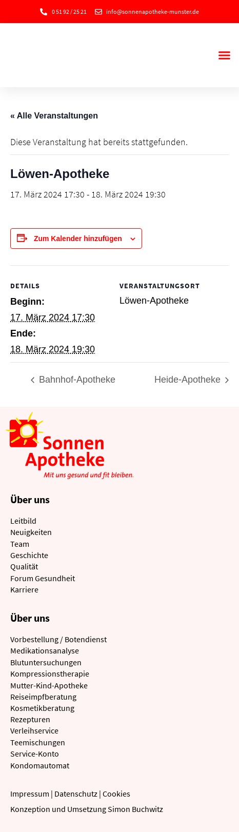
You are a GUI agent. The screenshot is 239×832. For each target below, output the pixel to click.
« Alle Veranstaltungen (54, 115)
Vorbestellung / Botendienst (58, 639)
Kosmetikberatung (42, 708)
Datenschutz (75, 793)
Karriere (24, 589)
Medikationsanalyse (44, 650)
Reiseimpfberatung (43, 696)
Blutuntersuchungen (46, 662)
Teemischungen (37, 742)
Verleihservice (34, 730)
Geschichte (29, 555)
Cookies (116, 793)
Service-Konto (34, 753)
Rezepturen (30, 719)
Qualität (24, 566)
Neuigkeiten (31, 532)
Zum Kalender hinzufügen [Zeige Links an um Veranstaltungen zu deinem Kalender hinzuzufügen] (78, 238)
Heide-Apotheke (188, 379)
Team (19, 544)
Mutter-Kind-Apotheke (49, 685)
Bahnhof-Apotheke (75, 379)
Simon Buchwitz (135, 809)
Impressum (29, 793)
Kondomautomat (39, 765)
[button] (224, 55)
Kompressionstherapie (49, 673)
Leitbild (23, 521)
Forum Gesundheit (42, 578)
